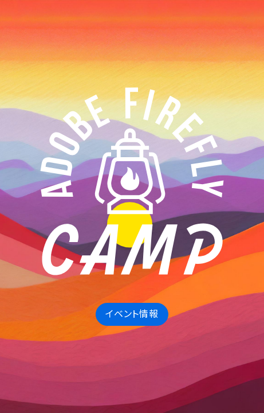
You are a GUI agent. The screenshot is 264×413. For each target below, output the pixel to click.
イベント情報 (132, 314)
